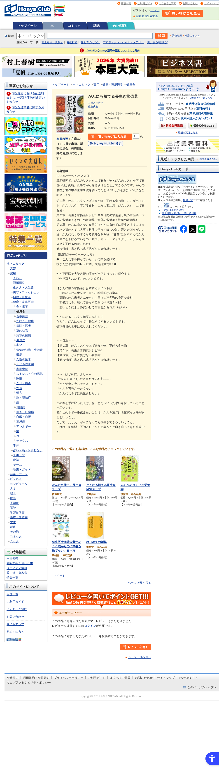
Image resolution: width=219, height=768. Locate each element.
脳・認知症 (23, 397)
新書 (13, 527)
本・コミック (15, 263)
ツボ (19, 388)
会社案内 (13, 677)
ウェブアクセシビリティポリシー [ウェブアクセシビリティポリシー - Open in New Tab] (29, 682)
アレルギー (23, 426)
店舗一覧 (126, 3)
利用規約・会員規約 (36, 677)
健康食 (20, 311)
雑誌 (96, 25)
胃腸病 (20, 407)
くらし (17, 278)
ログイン (154, 10)
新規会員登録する (147, 16)
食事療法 (22, 316)
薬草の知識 (23, 335)
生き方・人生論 (23, 287)
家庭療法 (22, 369)
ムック (14, 541)
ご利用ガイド (144, 3)
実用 (13, 273)
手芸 (16, 445)
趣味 (16, 459)
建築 (13, 498)
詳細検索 (177, 35)
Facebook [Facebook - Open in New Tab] (185, 677)
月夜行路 (72, 42)
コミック (74, 25)
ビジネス (16, 479)
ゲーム (17, 464)
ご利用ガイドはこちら (201, 97)
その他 (14, 531)
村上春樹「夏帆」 (52, 42)
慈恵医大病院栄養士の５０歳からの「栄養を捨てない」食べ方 (66, 546)
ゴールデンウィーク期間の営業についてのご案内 (112, 50)
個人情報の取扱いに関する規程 (179, 213)
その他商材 (120, 25)
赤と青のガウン (90, 42)
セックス (22, 440)
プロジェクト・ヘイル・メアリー (123, 42)
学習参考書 (17, 512)
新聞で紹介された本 (20, 563)
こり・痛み (23, 383)
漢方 (19, 393)
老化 (19, 345)
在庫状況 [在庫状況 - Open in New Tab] (62, 139)
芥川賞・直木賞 (17, 573)
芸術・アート (19, 474)
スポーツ (19, 455)
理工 (13, 493)
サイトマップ (211, 3)
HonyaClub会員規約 (173, 210)
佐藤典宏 (93, 106)
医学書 (14, 503)
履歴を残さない (208, 159)
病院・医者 (23, 325)
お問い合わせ (190, 3)
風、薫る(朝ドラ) (157, 42)
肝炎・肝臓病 (25, 412)
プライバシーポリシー (68, 677)
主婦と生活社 (95, 102)
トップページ (27, 25)
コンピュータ (19, 484)
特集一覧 (12, 577)
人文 (13, 488)
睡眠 (19, 378)
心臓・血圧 (23, 416)
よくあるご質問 (167, 3)
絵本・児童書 (19, 517)
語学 (13, 507)
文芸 (13, 268)
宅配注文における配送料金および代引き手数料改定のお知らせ (26, 97)
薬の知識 (22, 330)
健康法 (20, 340)
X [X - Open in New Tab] (197, 677)
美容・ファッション (26, 292)
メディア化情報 (17, 568)
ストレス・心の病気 (29, 373)
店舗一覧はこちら (188, 132)
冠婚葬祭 (19, 282)
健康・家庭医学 (23, 302)
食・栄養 (22, 306)
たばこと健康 (25, 321)
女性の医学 (23, 359)
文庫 (13, 522)
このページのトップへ (202, 687)
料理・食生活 (22, 297)
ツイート (59, 575)
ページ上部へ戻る (139, 582)
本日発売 (12, 558)
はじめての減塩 (96, 542)
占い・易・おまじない (27, 450)
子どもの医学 (25, 364)
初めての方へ (15, 631)
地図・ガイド (22, 469)
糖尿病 (20, 421)
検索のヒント (192, 35)
